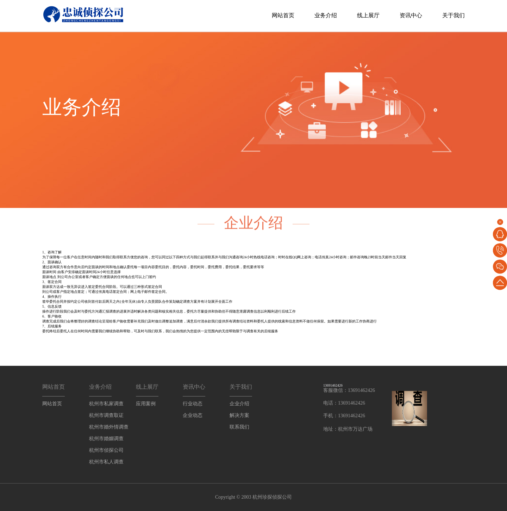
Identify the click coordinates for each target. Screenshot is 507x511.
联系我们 (239, 427)
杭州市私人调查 (106, 461)
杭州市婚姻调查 (106, 438)
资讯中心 (411, 15)
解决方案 (239, 415)
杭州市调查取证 (106, 415)
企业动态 (192, 415)
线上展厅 (368, 15)
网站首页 (283, 15)
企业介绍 (239, 403)
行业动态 (192, 403)
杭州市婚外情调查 (109, 427)
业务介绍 (325, 15)
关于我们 (453, 15)
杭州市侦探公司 (106, 450)
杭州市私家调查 (106, 403)
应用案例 (146, 403)
